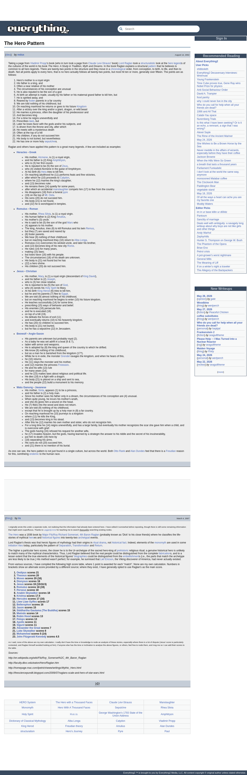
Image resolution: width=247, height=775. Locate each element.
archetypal (84, 537)
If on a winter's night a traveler (213, 266)
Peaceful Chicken (218, 312)
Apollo (20, 622)
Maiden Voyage (206, 348)
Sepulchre (120, 707)
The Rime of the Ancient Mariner (215, 136)
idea (8, 54)
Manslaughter (167, 702)
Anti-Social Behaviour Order (212, 89)
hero (170, 63)
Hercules (22, 598)
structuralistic (148, 63)
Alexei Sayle (204, 132)
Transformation (80, 545)
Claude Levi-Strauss (99, 63)
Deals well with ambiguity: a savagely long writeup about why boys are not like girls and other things (220, 226)
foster (32, 100)
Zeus (65, 166)
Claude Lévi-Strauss (120, 702)
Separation (65, 545)
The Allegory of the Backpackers (215, 270)
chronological (118, 69)
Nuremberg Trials (206, 119)
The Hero (13, 534)
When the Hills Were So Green (214, 160)
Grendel (65, 356)
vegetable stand (206, 189)
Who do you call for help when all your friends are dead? (220, 324)
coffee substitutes (207, 316)
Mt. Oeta (49, 195)
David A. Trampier (207, 93)
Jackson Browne (206, 156)
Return (98, 545)
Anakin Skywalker (27, 592)
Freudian (171, 451)
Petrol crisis (203, 251)
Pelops (21, 619)
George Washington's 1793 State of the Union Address (120, 714)
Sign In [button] (221, 38)
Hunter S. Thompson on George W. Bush (219, 240)
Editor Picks (203, 208)
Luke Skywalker (26, 630)
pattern (152, 66)
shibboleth (202, 69)
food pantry (203, 97)
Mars (70, 222)
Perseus (21, 590)
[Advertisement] (123, 10)
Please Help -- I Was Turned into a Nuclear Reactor (217, 340)
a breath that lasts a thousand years (217, 164)
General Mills (204, 259)
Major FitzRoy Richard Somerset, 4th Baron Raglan (70, 534)
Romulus (22, 208)
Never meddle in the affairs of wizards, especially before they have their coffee (218, 152)
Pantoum (202, 215)
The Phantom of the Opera (211, 244)
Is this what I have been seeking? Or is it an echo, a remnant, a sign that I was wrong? (219, 125)
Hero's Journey (74, 731)
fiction (201, 312)
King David (89, 276)
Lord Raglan (125, 63)
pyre (65, 192)
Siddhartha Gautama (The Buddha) (37, 610)
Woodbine (203, 302)
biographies (80, 556)
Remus (90, 228)
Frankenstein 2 (206, 332)
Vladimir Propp (38, 63)
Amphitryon (59, 160)
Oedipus (22, 572)
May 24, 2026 (204, 139)
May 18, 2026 (204, 193)
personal (202, 328)
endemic (34, 454)
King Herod (43, 290)
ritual (96, 542)
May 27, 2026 (204, 309)
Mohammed (24, 633)
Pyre (120, 731)
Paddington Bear (206, 186)
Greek (32, 152)
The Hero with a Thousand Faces (74, 702)
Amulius (60, 216)
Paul (167, 731)
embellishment (131, 556)
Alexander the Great (28, 627)
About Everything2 (207, 61)
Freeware (63, 364)
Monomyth (27, 707)
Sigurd (21, 625)
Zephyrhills (203, 236)
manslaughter (60, 189)
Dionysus (22, 581)
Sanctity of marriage (208, 219)
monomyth (160, 542)
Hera (44, 171)
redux (20, 54)
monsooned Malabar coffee (212, 178)
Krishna (21, 595)
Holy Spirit (51, 287)
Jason (20, 607)
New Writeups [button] (221, 288)
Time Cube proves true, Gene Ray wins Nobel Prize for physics (219, 85)
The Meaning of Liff (207, 262)
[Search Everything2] (158, 28)
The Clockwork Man (208, 182)
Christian (31, 271)
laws (31, 121)
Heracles (22, 152)
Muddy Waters (205, 203)
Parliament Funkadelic (209, 168)
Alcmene (43, 157)
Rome (70, 245)
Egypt (65, 293)
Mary (41, 276)
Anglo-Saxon (36, 333)
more (220, 372)
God (65, 285)
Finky (211, 351)
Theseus (22, 575)
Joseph (51, 279)
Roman (34, 208)
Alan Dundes (137, 451)
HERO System (27, 702)
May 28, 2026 (204, 296)
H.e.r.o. (74, 714)
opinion (202, 299)
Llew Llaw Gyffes (27, 601)
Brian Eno (202, 247)
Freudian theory (74, 726)
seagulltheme (216, 335)
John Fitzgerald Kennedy (31, 636)
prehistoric (122, 550)
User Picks (202, 65)
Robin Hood (24, 616)
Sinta (41, 390)
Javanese (40, 387)
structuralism (27, 731)
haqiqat (216, 328)
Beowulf (21, 333)
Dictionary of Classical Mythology (27, 720)
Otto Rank (119, 451)
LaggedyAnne (50, 530)
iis (19, 518)
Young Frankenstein (208, 79)
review (201, 364)
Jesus (20, 271)
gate (213, 299)
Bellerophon (24, 604)
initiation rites (15, 545)
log (199, 344)
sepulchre (50, 141)
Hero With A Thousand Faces (74, 707)
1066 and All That (206, 111)
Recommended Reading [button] (221, 56)
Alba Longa (80, 240)
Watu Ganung (25, 387)
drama (102, 542)
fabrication (164, 553)
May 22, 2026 (204, 361)
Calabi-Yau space (206, 115)
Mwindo (21, 613)
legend (177, 63)
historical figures (51, 537)
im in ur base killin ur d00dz (212, 212)
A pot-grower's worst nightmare (214, 255)
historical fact (119, 542)
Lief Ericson (106, 559)
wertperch (213, 305)
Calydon (64, 177)
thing (8, 518)
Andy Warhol (204, 232)
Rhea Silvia (44, 213)
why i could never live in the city (214, 101)
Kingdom (81, 106)
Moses (20, 578)
